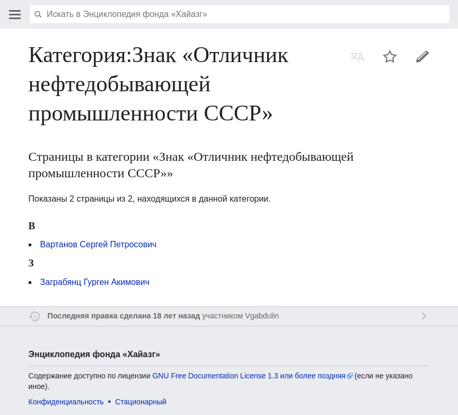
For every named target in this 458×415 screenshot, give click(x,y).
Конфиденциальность (66, 401)
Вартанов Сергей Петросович (98, 244)
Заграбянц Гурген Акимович (94, 282)
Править (422, 56)
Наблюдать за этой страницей (390, 56)
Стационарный (140, 401)
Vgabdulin (262, 316)
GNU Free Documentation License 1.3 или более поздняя (248, 375)
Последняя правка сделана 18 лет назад (124, 316)
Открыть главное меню (15, 14)
